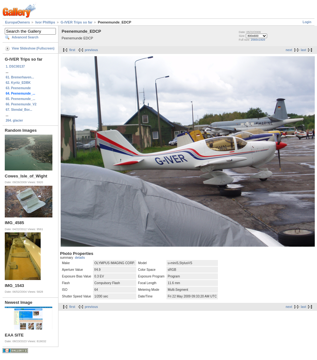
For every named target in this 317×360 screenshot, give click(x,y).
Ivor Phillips (45, 22)
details (80, 257)
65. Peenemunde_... (20, 99)
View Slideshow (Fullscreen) (33, 48)
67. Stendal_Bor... (19, 109)
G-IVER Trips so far (76, 22)
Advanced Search (25, 37)
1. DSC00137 (15, 66)
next (289, 50)
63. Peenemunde (18, 88)
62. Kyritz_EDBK (18, 82)
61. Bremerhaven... (20, 77)
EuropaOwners (17, 22)
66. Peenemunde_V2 (21, 104)
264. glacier (14, 120)
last (303, 50)
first (72, 50)
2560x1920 (258, 39)
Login (307, 22)
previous (91, 50)
